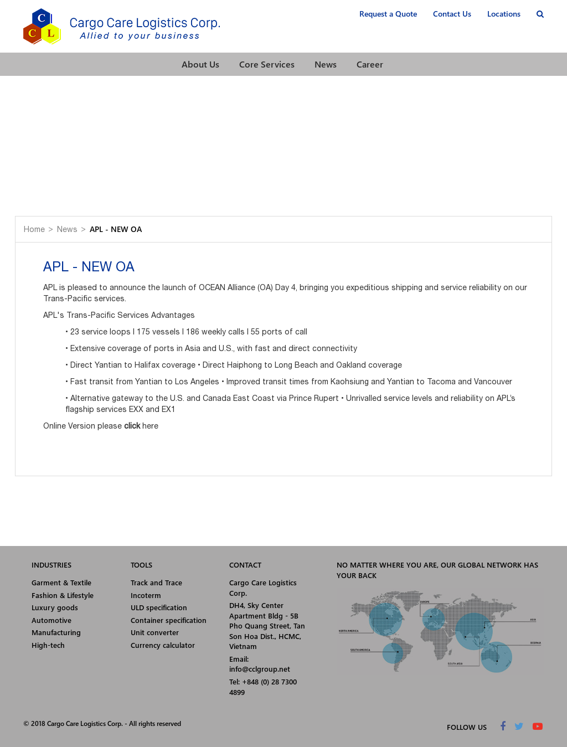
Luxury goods (55, 607)
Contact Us (452, 13)
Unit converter (155, 632)
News (326, 64)
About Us (200, 64)
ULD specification (159, 607)
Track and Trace (156, 582)
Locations (503, 13)
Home (34, 229)
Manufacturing (56, 632)
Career (370, 64)
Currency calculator (163, 645)
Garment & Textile (61, 582)
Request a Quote (388, 13)
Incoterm (146, 595)
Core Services (267, 64)
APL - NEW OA (116, 229)
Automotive (51, 620)
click (132, 425)
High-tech (48, 645)
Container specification (169, 620)
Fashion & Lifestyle (63, 595)
